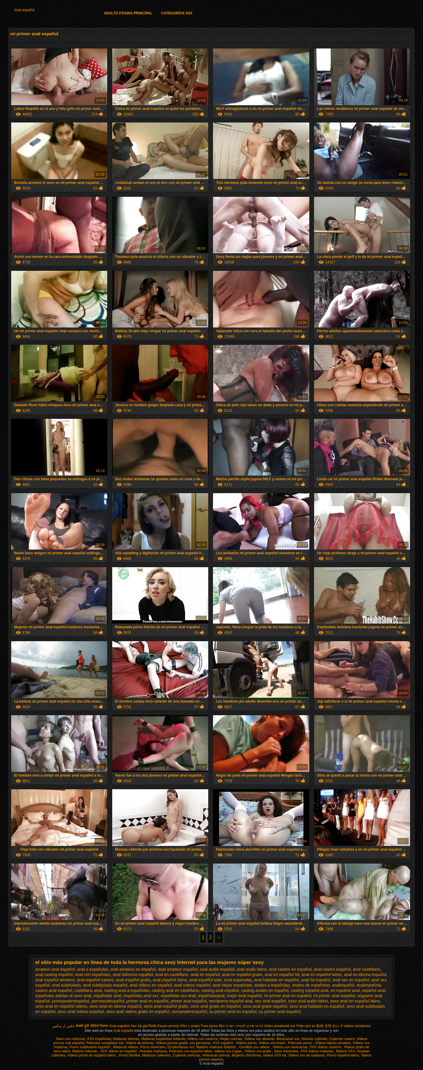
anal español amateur (55, 979)
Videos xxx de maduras (306, 1055)
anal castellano (366, 969)
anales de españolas (311, 985)
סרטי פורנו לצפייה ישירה (244, 1026)
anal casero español (332, 969)
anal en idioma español (365, 974)
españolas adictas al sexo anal (63, 995)
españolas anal (107, 995)
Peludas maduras (153, 1051)
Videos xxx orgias (228, 1051)
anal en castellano (172, 974)
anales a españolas (272, 985)
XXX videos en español (118, 1051)
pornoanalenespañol (70, 1001)
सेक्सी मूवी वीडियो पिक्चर (92, 1026)
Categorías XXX (176, 13)
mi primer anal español (334, 995)
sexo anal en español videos (61, 1006)
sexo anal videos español (81, 1011)
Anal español (24, 10)
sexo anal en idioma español (115, 1006)
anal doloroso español (133, 974)
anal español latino (170, 979)
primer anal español (189, 1001)
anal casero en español (290, 969)
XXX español (223, 1043)
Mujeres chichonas (246, 1055)
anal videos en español (151, 985)
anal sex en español (351, 979)
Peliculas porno (300, 1043)
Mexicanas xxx (288, 1039)
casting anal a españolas (126, 990)
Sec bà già (139, 1026)
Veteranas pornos (216, 1055)
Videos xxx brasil (272, 1043)
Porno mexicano (153, 1047)
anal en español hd (282, 974)
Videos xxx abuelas (259, 1039)
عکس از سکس (63, 1026)
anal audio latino (252, 969)
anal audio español (217, 969)
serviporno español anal (231, 1001)
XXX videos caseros (326, 1047)
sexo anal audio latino (308, 1001)
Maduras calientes (156, 1055)
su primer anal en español (232, 1011)
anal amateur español (178, 969)
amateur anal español (55, 969)
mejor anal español (244, 995)
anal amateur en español (133, 969)
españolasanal (211, 995)
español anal (373, 990)
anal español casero (95, 979)
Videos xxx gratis (258, 1051)
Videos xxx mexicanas (290, 1047)
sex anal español (270, 1001)
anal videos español (192, 985)
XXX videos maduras (317, 1051)
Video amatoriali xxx (280, 1026)
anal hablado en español (276, 979)
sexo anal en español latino (355, 1001)
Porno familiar (129, 1055)
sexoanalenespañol (189, 1011)
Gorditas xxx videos (255, 1047)
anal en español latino (322, 974)
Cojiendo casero (342, 1039)
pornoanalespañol (108, 1001)
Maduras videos (125, 1047)
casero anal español (53, 990)
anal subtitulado (66, 985)
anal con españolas (92, 974)
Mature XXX (345, 1051)
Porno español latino (343, 1055)
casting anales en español (265, 990)
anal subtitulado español (105, 985)
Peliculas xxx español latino (190, 1051)
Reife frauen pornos (163, 1026)
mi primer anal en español (287, 995)
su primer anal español (280, 1011)
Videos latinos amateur (332, 1043)
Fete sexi (303, 1026)
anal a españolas (92, 969)
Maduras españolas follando (163, 1039)
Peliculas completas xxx (104, 1043)
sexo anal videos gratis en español (137, 1011)
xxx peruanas (200, 1043)
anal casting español (54, 974)
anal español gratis (133, 979)
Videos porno (246, 1043)
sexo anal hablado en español (317, 1006)
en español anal (345, 990)
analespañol (343, 985)
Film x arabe (190, 1026)
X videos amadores (355, 1026)
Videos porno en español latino (92, 1055)
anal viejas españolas (232, 985)
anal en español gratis (242, 974)
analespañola (369, 985)
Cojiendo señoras (186, 1055)
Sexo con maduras (70, 1039)
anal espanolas (238, 979)
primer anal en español (147, 1001)
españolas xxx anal (178, 995)
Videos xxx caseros (202, 1039)
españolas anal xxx (140, 995)
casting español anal (309, 990)
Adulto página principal (128, 13)
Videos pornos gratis (172, 1043)
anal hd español (315, 979)
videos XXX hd (274, 1055)
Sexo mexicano (286, 1051)
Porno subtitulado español (90, 1047)
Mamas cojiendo (314, 1039)
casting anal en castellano (175, 990)
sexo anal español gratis (166, 1006)
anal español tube (205, 979)
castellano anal (88, 990)
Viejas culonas (231, 1039)
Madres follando (85, 1051)
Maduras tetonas (126, 1039)
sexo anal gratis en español (216, 1006)
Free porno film (212, 1026)
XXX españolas (99, 1039)
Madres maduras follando (216, 1047)
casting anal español (220, 990)
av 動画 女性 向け (326, 1026)
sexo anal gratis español (265, 1006)
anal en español (205, 974)
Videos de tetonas (139, 1043)
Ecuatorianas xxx (180, 1047)
